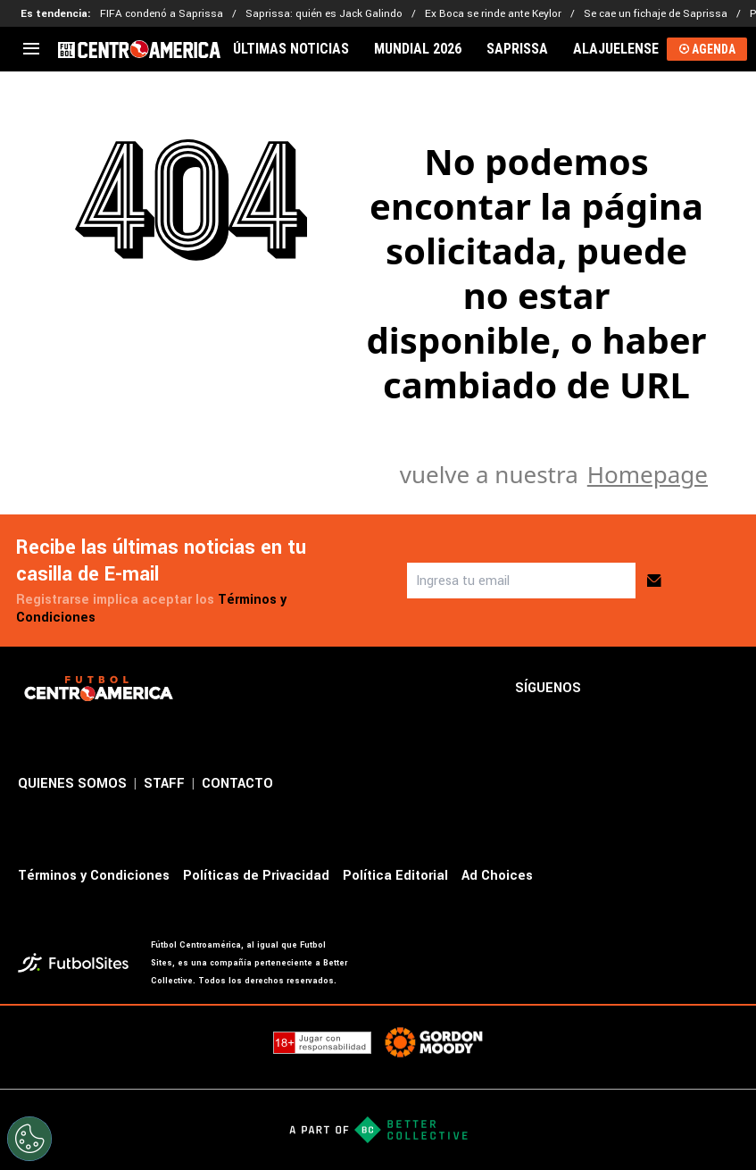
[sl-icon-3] (688, 688)
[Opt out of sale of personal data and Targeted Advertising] (29, 1138)
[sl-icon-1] (609, 688)
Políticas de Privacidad (256, 875)
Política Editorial (395, 875)
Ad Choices (497, 875)
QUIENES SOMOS (72, 783)
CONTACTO (237, 783)
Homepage (647, 474)
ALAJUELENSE (616, 49)
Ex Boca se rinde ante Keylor (493, 13)
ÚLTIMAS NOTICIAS (291, 49)
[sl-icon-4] (727, 688)
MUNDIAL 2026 (417, 49)
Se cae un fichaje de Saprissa (655, 13)
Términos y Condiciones (94, 875)
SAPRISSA (517, 49)
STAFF (164, 783)
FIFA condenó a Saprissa (161, 13)
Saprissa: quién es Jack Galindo (324, 13)
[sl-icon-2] (649, 688)
